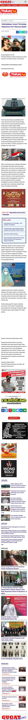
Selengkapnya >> (6, 674)
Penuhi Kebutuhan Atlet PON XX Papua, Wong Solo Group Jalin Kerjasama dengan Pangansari (14, 239)
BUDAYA (3, 5)
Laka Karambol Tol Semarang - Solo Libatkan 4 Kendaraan (13, 224)
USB (2, 544)
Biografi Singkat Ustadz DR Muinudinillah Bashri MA (10, 618)
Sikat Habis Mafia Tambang (11, 234)
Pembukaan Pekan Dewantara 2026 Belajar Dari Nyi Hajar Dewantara (18, 492)
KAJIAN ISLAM (22, 5)
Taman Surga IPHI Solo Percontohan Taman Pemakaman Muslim (12, 567)
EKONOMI (14, 5)
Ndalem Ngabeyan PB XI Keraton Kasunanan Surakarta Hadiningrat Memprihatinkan (18, 485)
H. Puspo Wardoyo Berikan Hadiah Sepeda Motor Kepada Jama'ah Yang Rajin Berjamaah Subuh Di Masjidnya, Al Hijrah (14, 590)
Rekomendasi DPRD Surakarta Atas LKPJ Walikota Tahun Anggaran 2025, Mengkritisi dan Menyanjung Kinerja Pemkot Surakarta (14, 532)
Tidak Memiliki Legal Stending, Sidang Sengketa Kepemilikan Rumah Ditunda (14, 229)
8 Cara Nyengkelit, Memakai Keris (12, 658)
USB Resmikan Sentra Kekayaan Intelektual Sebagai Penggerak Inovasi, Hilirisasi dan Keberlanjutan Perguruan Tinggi (13, 509)
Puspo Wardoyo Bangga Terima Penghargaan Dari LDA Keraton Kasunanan (18, 517)
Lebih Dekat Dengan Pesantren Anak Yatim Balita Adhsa (12, 639)
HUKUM (8, 5)
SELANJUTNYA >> (14, 418)
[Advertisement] (14, 706)
